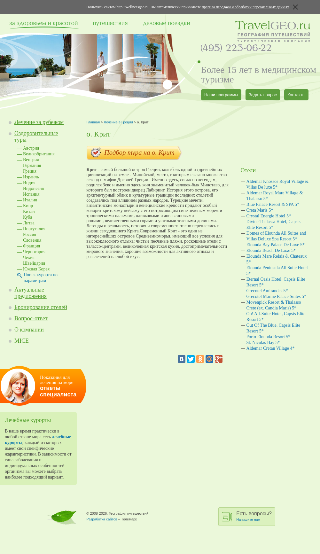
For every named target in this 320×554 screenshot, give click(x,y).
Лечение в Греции (118, 122)
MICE (21, 341)
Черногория (34, 251)
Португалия (34, 228)
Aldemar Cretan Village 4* (270, 348)
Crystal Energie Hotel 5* (268, 216)
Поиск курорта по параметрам (41, 277)
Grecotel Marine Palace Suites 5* (276, 296)
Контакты (296, 94)
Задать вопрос (263, 94)
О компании (29, 329)
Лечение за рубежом (39, 122)
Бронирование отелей (40, 307)
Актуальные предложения (30, 292)
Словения (32, 240)
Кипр (28, 205)
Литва (29, 223)
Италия (30, 200)
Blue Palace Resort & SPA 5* (273, 204)
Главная (93, 122)
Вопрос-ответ (31, 318)
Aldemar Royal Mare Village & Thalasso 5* (274, 196)
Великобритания (39, 154)
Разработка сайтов (101, 519)
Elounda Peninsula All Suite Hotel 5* (277, 270)
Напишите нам (248, 519)
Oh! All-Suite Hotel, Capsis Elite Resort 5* (276, 316)
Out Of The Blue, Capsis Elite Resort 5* (273, 328)
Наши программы (221, 94)
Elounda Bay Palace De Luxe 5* (275, 244)
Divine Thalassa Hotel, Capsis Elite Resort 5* (273, 224)
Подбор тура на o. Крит (134, 153)
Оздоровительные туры (36, 136)
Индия (29, 182)
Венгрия (31, 159)
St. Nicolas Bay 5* (263, 342)
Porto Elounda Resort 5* (268, 336)
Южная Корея (36, 269)
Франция (31, 246)
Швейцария (34, 263)
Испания (31, 194)
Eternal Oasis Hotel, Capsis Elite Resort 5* (275, 282)
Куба (27, 217)
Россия (29, 234)
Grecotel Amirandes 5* (267, 290)
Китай (29, 211)
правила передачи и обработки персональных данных (245, 7)
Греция (29, 171)
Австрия (31, 148)
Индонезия (33, 188)
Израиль (31, 177)
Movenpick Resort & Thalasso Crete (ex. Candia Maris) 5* (273, 305)
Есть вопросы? (254, 516)
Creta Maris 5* (259, 210)
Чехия (29, 257)
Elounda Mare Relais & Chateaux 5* (276, 259)
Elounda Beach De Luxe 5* (271, 250)
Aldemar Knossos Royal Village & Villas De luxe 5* (277, 184)
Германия (32, 165)
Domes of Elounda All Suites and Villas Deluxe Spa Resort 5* (276, 236)
